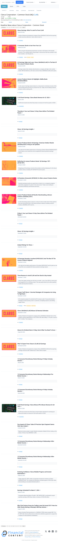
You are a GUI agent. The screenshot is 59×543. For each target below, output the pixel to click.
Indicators (53, 2)
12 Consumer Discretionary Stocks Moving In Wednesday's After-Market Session (35, 442)
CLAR (36, 14)
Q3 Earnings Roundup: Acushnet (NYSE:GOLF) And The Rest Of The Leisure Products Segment (36, 259)
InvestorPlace (21, 106)
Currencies (23, 10)
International (31, 10)
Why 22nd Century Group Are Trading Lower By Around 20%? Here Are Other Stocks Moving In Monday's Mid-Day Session (37, 506)
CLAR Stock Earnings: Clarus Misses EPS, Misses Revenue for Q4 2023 (36, 405)
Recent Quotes (29, 2)
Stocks (11, 6)
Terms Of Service (36, 536)
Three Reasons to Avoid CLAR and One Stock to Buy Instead (34, 275)
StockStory (21, 40)
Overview (11, 10)
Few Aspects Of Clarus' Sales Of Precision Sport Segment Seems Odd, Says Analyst (35, 425)
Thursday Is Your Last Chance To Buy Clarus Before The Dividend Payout (35, 112)
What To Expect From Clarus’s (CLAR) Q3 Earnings (31, 343)
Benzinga (20, 121)
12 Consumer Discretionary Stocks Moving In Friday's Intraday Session (35, 359)
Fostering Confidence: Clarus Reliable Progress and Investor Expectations (34, 472)
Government (29, 305)
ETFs (18, 6)
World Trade (33, 305)
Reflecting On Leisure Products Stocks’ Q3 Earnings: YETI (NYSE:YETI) (33, 162)
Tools (24, 6)
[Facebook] (49, 534)
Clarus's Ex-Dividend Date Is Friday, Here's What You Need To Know (36, 330)
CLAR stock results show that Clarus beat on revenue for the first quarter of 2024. (37, 102)
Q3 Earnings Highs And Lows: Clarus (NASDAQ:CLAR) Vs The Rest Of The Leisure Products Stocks (37, 63)
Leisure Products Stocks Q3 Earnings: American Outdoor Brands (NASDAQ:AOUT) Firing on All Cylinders (35, 143)
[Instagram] (56, 534)
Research (44, 22)
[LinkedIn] (52, 534)
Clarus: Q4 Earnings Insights (26, 129)
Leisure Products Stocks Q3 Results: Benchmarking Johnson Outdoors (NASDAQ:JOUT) (34, 195)
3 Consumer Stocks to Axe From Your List (29, 45)
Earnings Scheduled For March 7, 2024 (29, 490)
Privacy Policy (28, 536)
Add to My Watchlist (27, 20)
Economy (28, 57)
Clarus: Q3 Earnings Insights (26, 231)
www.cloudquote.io (34, 532)
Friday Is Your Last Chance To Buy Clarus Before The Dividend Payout (34, 214)
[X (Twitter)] (45, 534)
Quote (10, 22)
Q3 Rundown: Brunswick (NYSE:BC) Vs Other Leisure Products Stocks (37, 178)
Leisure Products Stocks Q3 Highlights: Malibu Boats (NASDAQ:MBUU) (32, 80)
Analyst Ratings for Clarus (25, 245)
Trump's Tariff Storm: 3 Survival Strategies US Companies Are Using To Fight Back (36, 293)
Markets (4, 6)
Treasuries (38, 10)
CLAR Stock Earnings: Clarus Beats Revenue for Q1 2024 (34, 97)
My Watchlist (42, 2)
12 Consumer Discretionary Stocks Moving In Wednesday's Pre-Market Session (35, 375)
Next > (24, 27)
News (17, 10)
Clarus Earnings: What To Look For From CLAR (30, 30)
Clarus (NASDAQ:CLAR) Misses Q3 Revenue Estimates (32, 310)
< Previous (3, 27)
